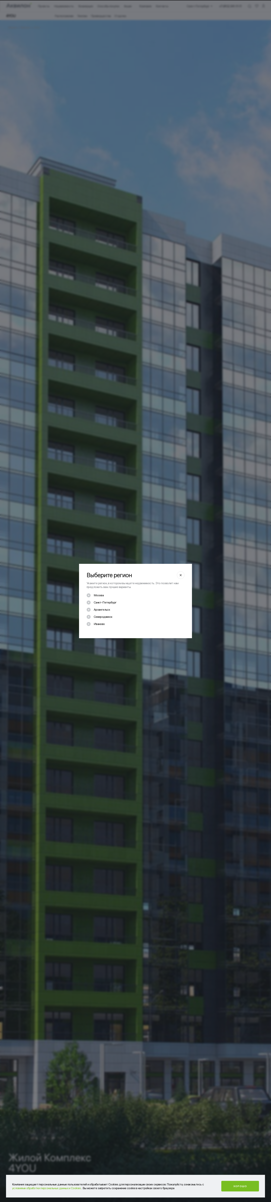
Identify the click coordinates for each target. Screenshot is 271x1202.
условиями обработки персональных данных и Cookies (46, 1188)
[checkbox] (95, 595)
